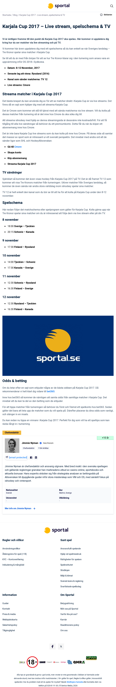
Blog (15, 15)
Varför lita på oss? (68, 614)
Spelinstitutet (66, 564)
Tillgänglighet (8, 630)
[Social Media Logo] (53, 647)
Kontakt (6, 608)
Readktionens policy (69, 625)
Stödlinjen (65, 570)
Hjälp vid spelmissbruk (70, 554)
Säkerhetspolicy (9, 625)
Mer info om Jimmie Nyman (20, 508)
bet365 (51, 391)
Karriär (63, 619)
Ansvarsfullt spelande (70, 548)
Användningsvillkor (11, 548)
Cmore (18, 147)
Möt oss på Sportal (69, 608)
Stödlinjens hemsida (75, 682)
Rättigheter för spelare (70, 559)
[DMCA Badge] (22, 662)
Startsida (6, 15)
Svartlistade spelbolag (70, 586)
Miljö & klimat (66, 575)
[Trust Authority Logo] (42, 662)
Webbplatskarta (9, 619)
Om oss (64, 630)
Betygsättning (67, 603)
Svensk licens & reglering (71, 581)
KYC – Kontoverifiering (13, 559)
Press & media (9, 614)
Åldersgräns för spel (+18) (14, 554)
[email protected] (18, 457)
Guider (5, 603)
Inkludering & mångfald (13, 564)
